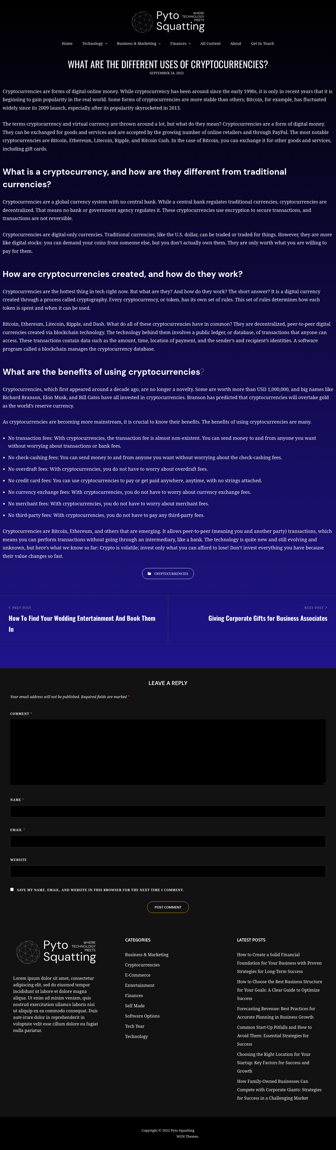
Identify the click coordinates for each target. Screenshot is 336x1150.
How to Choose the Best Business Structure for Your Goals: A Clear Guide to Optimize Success (279, 990)
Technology (92, 43)
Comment (21, 714)
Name (17, 800)
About (236, 43)
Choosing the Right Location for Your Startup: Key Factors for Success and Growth (274, 1062)
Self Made (135, 1006)
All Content (211, 43)
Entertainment (140, 985)
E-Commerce (138, 975)
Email (17, 830)
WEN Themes (187, 1136)
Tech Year (135, 1026)
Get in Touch (262, 43)
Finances (178, 43)
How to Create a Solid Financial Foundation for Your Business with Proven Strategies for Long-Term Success (279, 963)
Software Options (142, 1016)
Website (18, 860)
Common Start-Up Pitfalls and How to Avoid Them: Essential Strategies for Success (274, 1035)
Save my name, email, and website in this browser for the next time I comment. (100, 890)
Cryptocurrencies (171, 573)
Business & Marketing (136, 43)
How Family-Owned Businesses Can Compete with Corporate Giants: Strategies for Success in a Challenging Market (279, 1089)
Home (67, 43)
